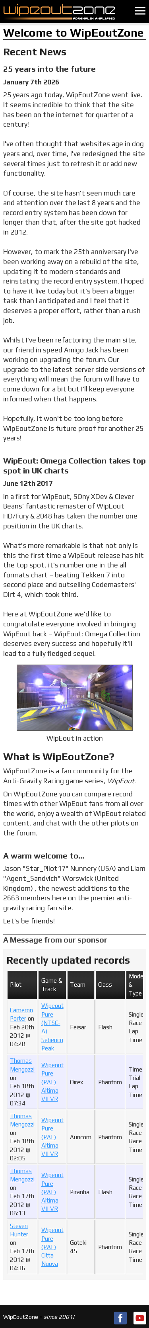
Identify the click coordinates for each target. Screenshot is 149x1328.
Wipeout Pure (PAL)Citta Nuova (52, 1246)
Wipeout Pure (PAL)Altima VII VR (52, 1082)
